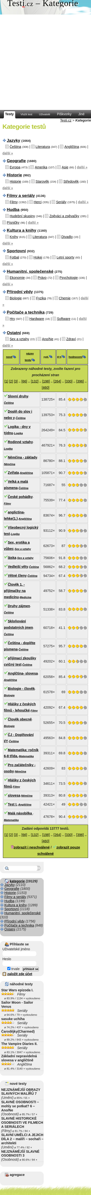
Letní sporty (65, 257)
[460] (45, 387)
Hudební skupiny (22, 216)
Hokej (37, 257)
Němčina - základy (22, 457)
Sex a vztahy (19, 339)
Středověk (71, 181)
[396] (80, 381)
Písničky (13, 222)
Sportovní (16, 251)
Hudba (13, 209)
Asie (65, 167)
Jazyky (13, 140)
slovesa (14, 795)
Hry (12, 319)
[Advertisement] (45, 62)
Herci (38, 202)
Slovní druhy (18, 396)
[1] (6, 381)
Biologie (16, 298)
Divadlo (67, 237)
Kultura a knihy (21, 230)
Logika (18, 433)
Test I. (12, 804)
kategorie (17, 881)
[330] (68, 381)
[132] (34, 381)
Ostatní (14, 333)
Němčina (9, 464)
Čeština (15, 147)
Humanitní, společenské (30, 271)
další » (7, 153)
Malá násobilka (20, 813)
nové (9, 356)
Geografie (16, 160)
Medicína (25, 597)
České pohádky (20, 497)
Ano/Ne (47, 339)
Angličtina (71, 147)
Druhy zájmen (19, 606)
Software (63, 319)
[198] (46, 381)
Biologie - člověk (21, 689)
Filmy (14, 202)
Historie (14, 175)
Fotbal (14, 257)
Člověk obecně (20, 719)
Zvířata (13, 473)
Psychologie (68, 278)
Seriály (61, 202)
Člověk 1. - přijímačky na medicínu (15, 591)
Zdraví (71, 339)
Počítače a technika (26, 312)
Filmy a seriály (21, 195)
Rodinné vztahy (20, 442)
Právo (42, 278)
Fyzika (41, 298)
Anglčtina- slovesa (23, 673)
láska (12, 558)
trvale (13, 969)
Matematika (26, 756)
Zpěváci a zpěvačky (64, 216)
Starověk (42, 181)
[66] (24, 381)
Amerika (41, 167)
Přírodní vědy (20, 291)
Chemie (65, 298)
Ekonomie (17, 278)
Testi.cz (66, 120)
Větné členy (17, 575)
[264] (57, 381)
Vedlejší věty (18, 567)
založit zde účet (19, 974)
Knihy (14, 237)
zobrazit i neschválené (32, 847)
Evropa (15, 167)
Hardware (36, 319)
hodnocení (76, 356)
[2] (11, 381)
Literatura (43, 147)
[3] (16, 381)
